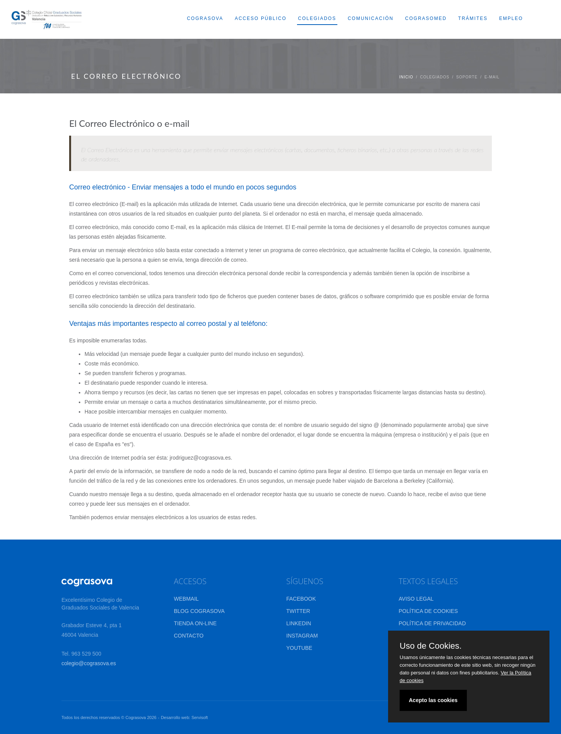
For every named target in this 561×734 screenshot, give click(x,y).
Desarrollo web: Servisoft (184, 717)
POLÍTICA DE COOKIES (428, 611)
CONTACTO (189, 636)
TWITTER (298, 611)
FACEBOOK (301, 599)
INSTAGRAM (302, 636)
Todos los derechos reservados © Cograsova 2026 (108, 717)
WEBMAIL (186, 599)
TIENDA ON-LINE (195, 623)
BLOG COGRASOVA (199, 611)
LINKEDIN (298, 623)
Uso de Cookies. (430, 646)
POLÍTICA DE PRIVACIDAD (432, 623)
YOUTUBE (299, 648)
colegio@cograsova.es (88, 663)
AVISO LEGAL (416, 599)
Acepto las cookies (433, 700)
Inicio (406, 77)
